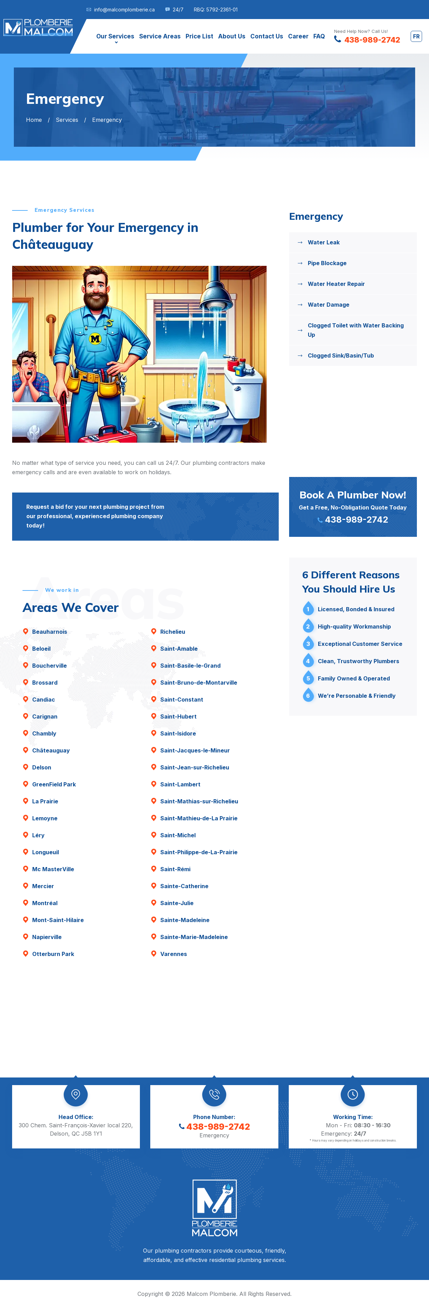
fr (416, 36)
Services (67, 119)
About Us (231, 36)
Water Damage (328, 304)
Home (34, 119)
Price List (199, 36)
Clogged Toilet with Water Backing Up (356, 330)
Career (298, 36)
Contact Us (266, 36)
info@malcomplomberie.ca (124, 9)
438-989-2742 (214, 1126)
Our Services (115, 36)
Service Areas (160, 36)
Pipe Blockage (327, 263)
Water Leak (324, 242)
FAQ (319, 36)
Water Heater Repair (336, 283)
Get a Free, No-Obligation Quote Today (353, 506)
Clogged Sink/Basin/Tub (341, 355)
